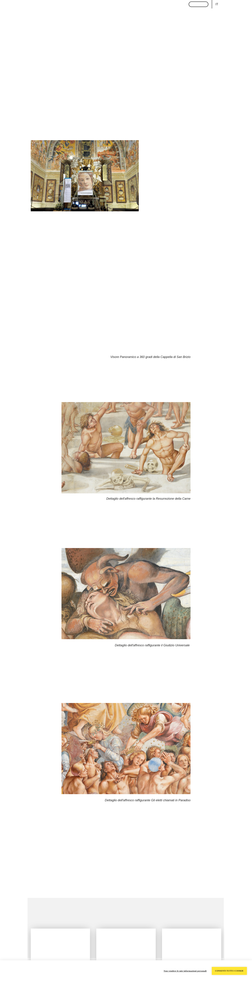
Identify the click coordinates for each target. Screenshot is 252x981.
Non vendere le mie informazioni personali (185, 970)
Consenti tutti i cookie (229, 970)
